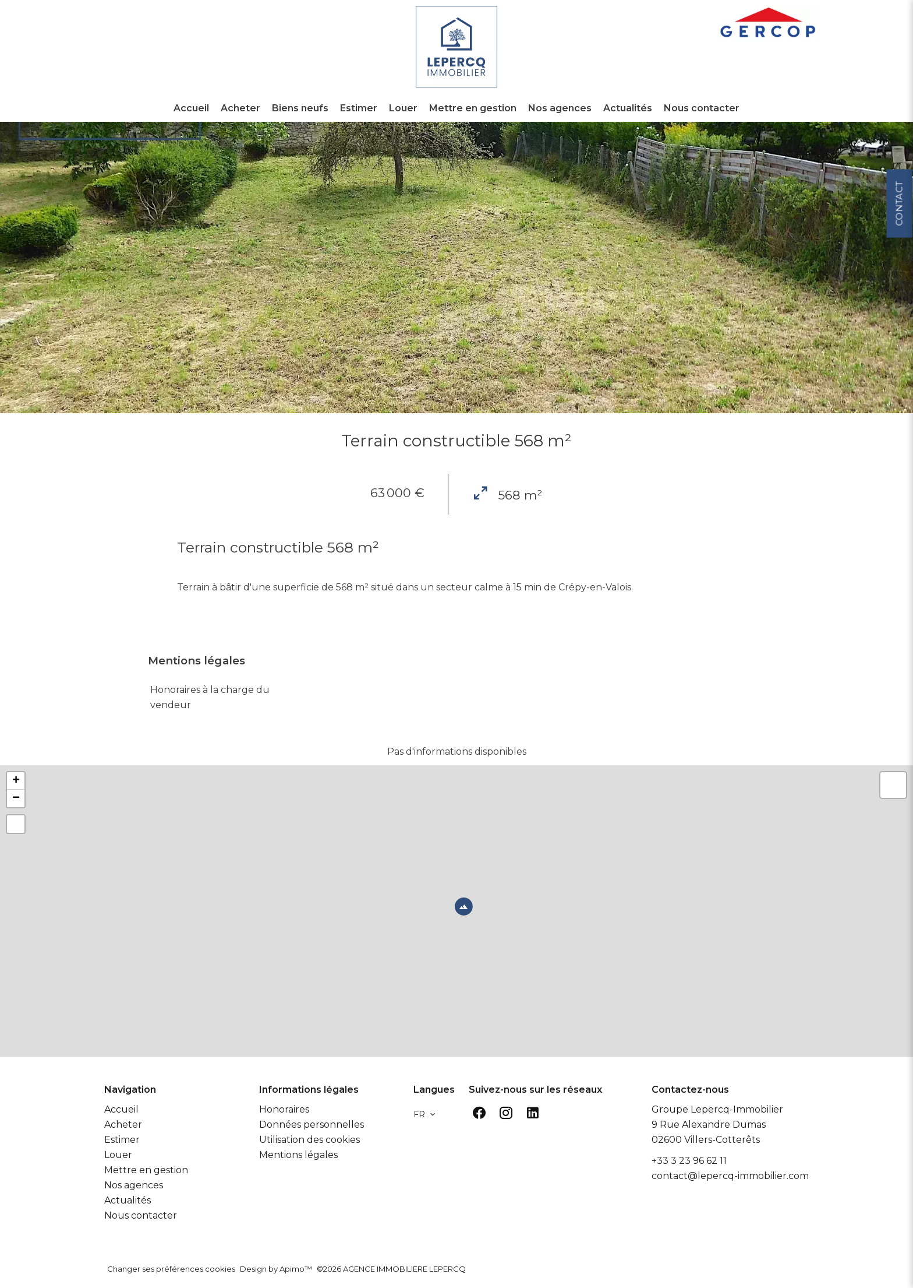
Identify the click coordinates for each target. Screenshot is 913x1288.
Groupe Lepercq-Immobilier (717, 1109)
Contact (898, 331)
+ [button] (16, 781)
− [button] (16, 798)
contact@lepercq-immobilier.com (730, 1175)
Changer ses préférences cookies (171, 1268)
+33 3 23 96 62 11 (689, 1160)
